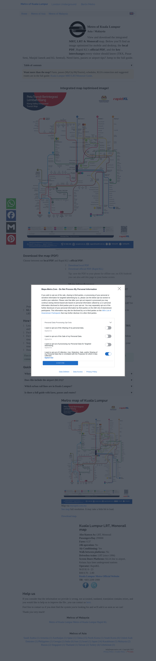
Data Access (78, 372)
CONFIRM (60, 363)
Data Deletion (64, 372)
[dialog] (78, 330)
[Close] (120, 289)
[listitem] (78, 322)
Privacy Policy (91, 372)
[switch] (108, 327)
